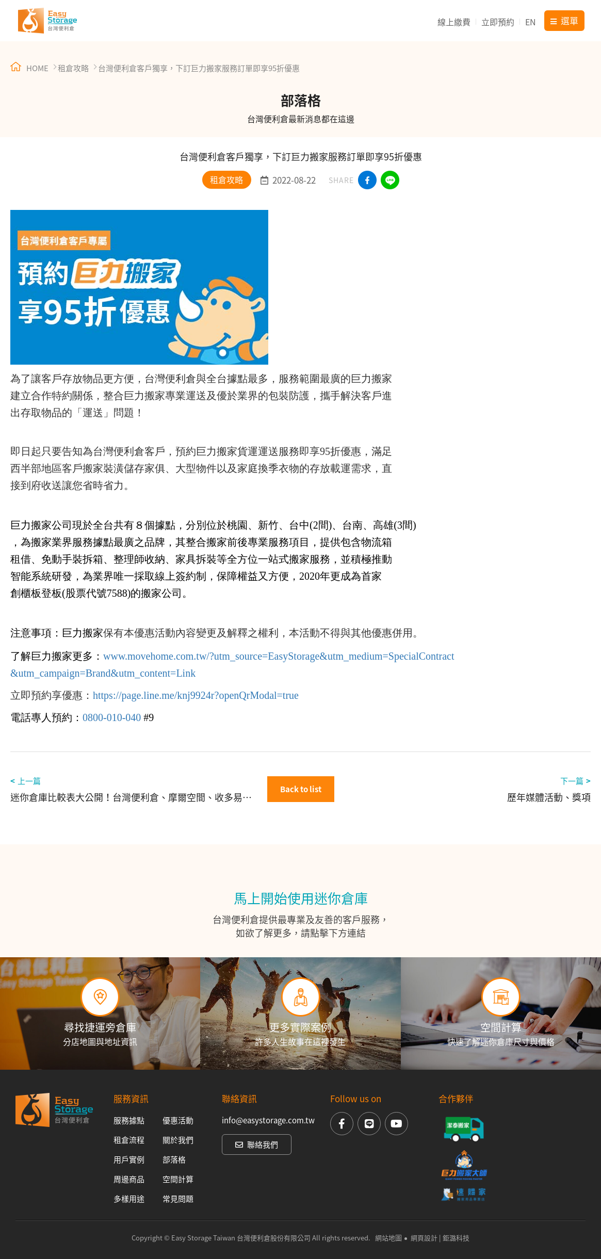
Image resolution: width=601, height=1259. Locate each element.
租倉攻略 (73, 68)
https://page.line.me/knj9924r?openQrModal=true (196, 695)
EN (530, 21)
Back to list (300, 789)
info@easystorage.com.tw (268, 1120)
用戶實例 (128, 1159)
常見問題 (178, 1198)
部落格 (174, 1159)
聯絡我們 (256, 1144)
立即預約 (497, 21)
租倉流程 (128, 1140)
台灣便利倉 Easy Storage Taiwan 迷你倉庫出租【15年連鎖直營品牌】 (47, 21)
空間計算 (178, 1179)
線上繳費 (453, 21)
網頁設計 (424, 1237)
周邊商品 (128, 1179)
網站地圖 (388, 1237)
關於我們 (178, 1140)
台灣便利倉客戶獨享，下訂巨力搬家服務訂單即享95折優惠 (199, 68)
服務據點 (128, 1120)
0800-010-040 (112, 717)
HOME (29, 68)
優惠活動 (178, 1120)
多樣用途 (128, 1198)
